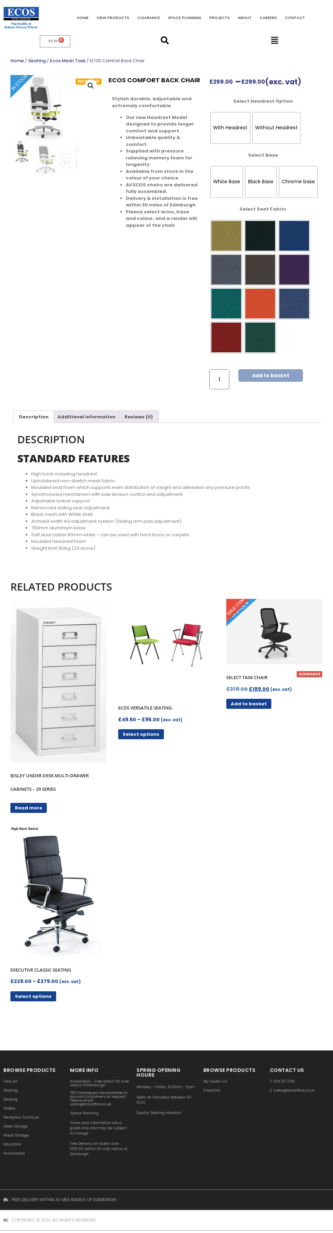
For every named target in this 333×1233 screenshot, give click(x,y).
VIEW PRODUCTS (113, 17)
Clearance (148, 17)
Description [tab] (34, 415)
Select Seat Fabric (262, 208)
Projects (219, 17)
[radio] (230, 126)
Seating (37, 60)
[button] (91, 84)
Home (83, 17)
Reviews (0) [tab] (138, 415)
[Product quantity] (219, 379)
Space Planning (184, 17)
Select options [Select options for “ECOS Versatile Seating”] (141, 733)
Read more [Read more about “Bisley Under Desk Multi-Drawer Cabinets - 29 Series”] (28, 807)
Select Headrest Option (263, 100)
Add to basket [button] (249, 703)
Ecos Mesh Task (68, 60)
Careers (268, 17)
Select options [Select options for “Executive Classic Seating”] (33, 995)
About (245, 17)
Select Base (263, 154)
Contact (295, 17)
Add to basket (272, 374)
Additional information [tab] (86, 415)
